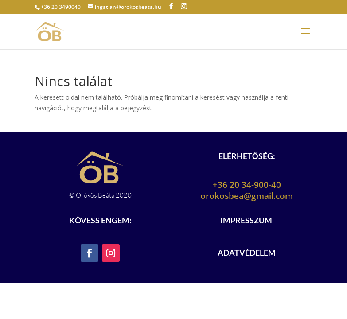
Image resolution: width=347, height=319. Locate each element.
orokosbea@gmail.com (246, 196)
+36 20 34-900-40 (247, 185)
